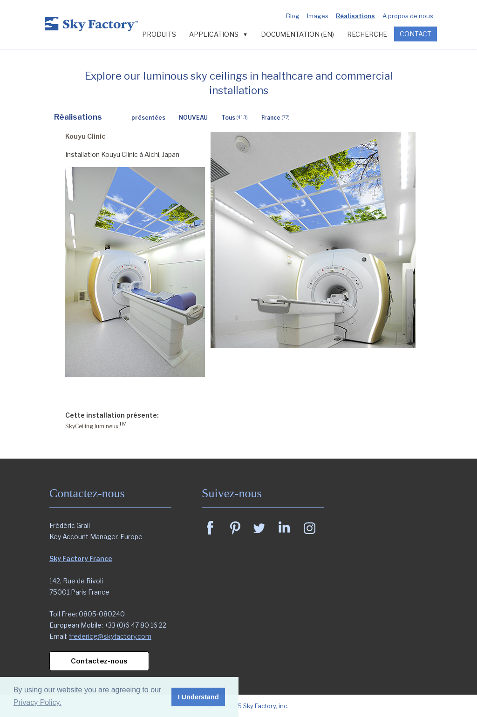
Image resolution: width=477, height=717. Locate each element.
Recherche (367, 34)
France (275, 117)
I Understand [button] (198, 697)
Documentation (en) (297, 34)
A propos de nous (407, 16)
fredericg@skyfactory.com (110, 636)
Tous (234, 117)
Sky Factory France (80, 558)
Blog (293, 16)
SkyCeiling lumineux (92, 426)
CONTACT (415, 34)
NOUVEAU (193, 117)
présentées (148, 117)
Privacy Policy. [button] (37, 702)
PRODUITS (159, 34)
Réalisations (355, 16)
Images (317, 16)
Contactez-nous (99, 661)
